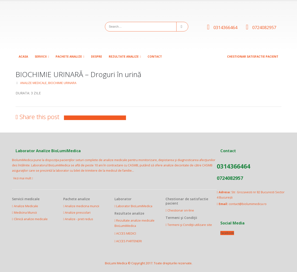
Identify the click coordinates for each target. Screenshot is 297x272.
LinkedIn (96, 117)
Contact (155, 56)
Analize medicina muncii (82, 206)
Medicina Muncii (25, 213)
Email (122, 117)
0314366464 (225, 27)
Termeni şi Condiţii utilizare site (189, 225)
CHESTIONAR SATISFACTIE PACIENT (252, 56)
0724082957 (264, 27)
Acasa (23, 56)
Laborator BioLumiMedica (134, 206)
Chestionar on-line (180, 210)
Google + (110, 117)
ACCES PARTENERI (129, 241)
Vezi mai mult (23, 178)
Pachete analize (69, 56)
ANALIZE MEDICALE (33, 83)
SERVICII (41, 56)
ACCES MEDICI (126, 233)
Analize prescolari (78, 213)
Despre (96, 56)
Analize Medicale (26, 206)
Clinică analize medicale (31, 219)
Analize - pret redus (79, 219)
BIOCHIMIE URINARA (62, 83)
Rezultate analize (124, 56)
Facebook (71, 117)
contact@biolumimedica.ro (248, 204)
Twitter (84, 117)
